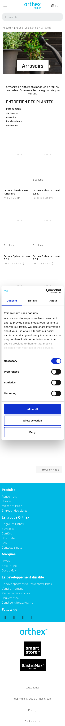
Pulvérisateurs (14, 121)
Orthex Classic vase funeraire (15, 192)
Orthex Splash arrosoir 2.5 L (47, 192)
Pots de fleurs (13, 109)
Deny (32, 432)
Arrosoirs (11, 117)
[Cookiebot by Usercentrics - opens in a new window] (46, 291)
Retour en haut (49, 469)
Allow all (32, 409)
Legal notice (32, 687)
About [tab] (53, 300)
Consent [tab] (11, 300)
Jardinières (12, 113)
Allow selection (32, 420)
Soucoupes (12, 125)
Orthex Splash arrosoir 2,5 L (17, 257)
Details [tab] (32, 300)
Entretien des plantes (29, 101)
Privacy (32, 710)
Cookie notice (32, 721)
